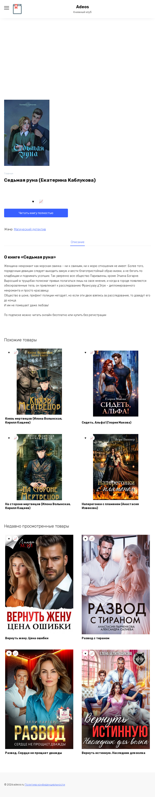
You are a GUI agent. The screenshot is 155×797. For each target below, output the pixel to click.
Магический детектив (30, 229)
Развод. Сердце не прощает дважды (33, 753)
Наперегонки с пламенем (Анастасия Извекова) (110, 506)
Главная (8, 173)
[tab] (77, 242)
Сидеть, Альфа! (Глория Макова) (106, 422)
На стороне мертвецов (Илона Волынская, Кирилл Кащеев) (38, 506)
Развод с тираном (95, 638)
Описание (77, 242)
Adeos (82, 7)
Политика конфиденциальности (45, 784)
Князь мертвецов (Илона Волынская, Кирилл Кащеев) (33, 421)
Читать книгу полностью (36, 213)
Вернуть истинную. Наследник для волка (113, 753)
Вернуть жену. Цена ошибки (26, 638)
